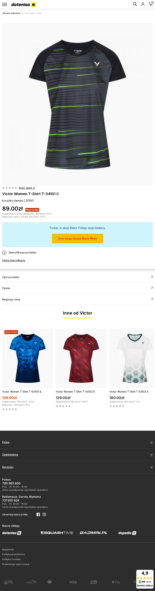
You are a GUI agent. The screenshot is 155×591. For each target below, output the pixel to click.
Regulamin (8, 549)
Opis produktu (77, 277)
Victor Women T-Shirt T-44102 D (75, 391)
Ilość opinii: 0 (27, 187)
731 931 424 (10, 500)
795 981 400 (11, 483)
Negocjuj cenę (77, 299)
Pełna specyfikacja (13, 260)
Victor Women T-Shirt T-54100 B (21, 391)
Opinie (77, 288)
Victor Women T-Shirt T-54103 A (128, 391)
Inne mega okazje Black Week (77, 238)
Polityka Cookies (11, 559)
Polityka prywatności (13, 554)
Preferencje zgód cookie (16, 564)
